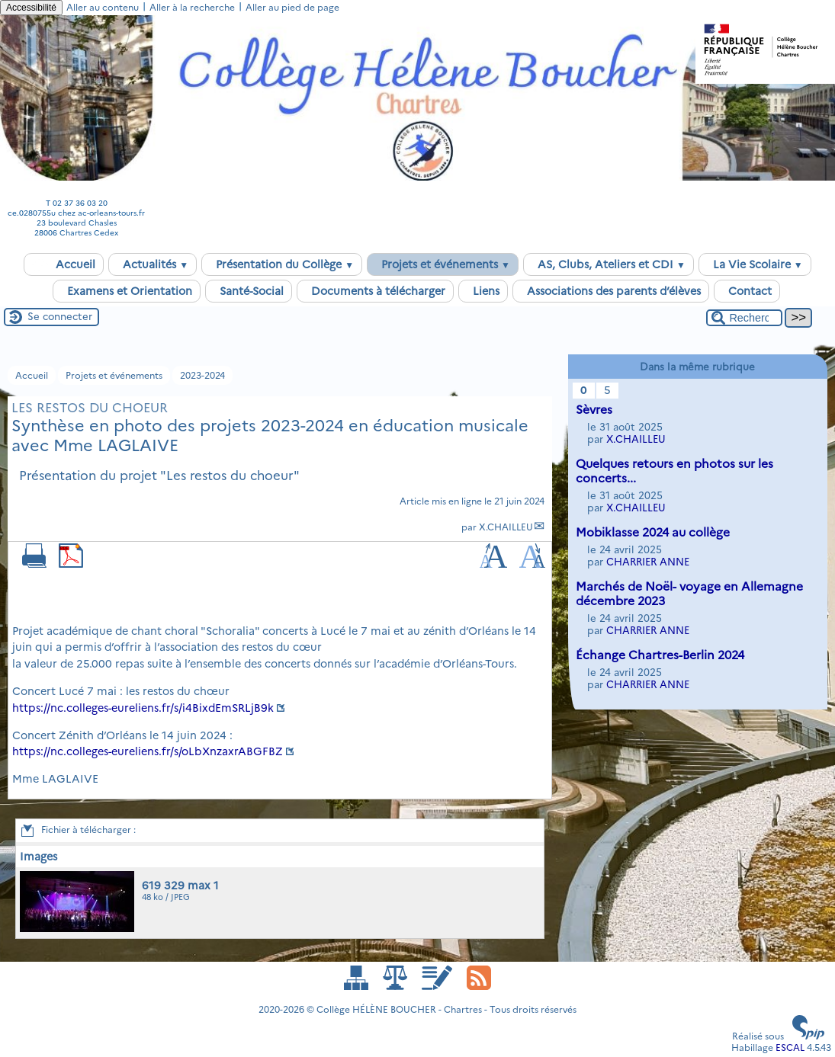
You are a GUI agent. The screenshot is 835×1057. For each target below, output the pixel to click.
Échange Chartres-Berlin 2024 (660, 655)
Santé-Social (249, 291)
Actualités (152, 264)
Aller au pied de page (292, 7)
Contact (747, 291)
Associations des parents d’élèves (611, 291)
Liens (483, 291)
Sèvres (594, 409)
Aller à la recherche (192, 7)
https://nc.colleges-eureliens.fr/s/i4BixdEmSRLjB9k (143, 708)
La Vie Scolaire (755, 264)
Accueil (63, 264)
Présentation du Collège (282, 264)
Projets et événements (442, 264)
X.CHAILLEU (506, 527)
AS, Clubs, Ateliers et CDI (609, 264)
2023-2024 (202, 375)
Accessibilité (31, 7)
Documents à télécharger (375, 291)
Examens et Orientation (126, 291)
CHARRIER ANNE (647, 562)
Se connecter (59, 316)
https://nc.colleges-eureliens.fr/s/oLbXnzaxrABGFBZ (147, 751)
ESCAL (790, 1047)
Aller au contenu (102, 7)
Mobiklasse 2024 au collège (653, 532)
